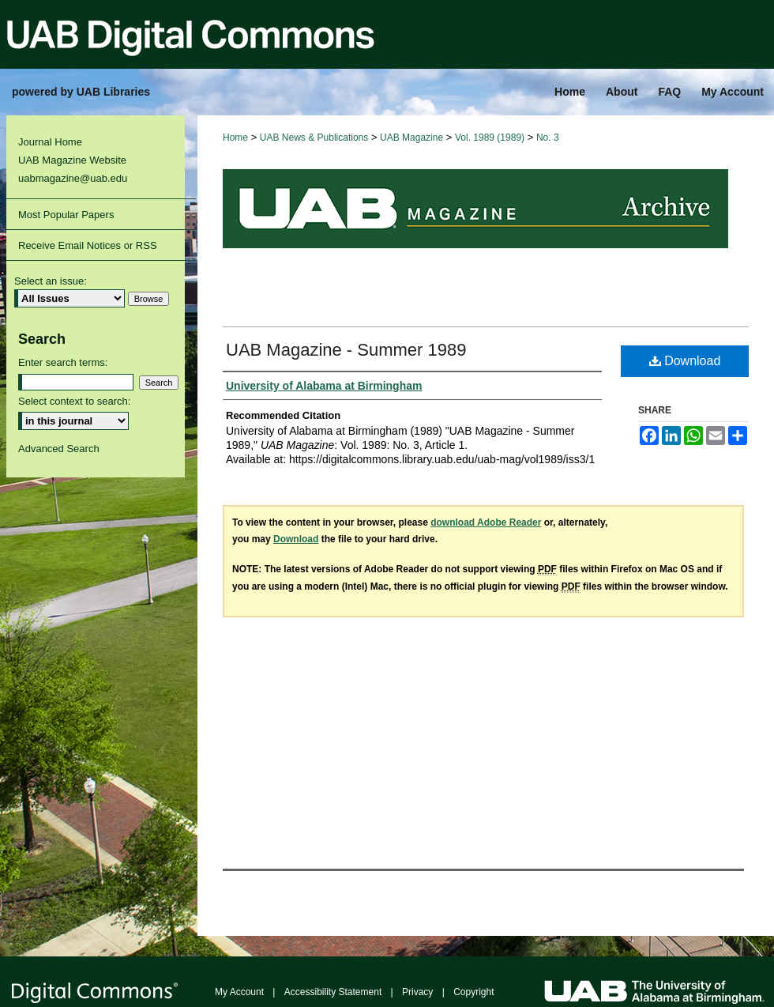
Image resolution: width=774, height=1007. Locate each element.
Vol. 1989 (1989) (489, 137)
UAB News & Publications (314, 137)
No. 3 (547, 137)
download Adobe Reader (485, 522)
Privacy (417, 992)
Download (685, 361)
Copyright (473, 992)
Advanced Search (59, 448)
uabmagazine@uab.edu (72, 178)
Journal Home (50, 142)
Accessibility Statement (332, 992)
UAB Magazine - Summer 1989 (346, 350)
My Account (239, 992)
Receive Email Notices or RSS (87, 245)
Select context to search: (74, 401)
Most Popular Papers (66, 215)
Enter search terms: (62, 362)
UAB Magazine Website (72, 160)
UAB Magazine (411, 137)
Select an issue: (50, 281)
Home (235, 137)
